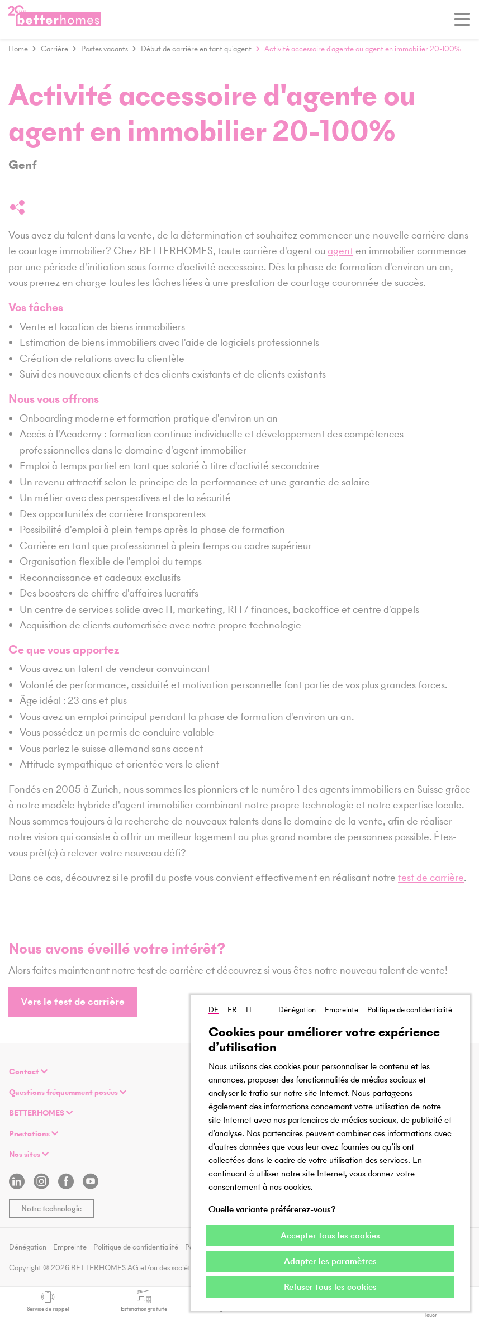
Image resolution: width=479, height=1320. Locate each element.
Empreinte (341, 1009)
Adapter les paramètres (330, 1261)
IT (249, 1009)
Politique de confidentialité (409, 1009)
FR (232, 1009)
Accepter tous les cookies (330, 1235)
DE (213, 1009)
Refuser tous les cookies (330, 1287)
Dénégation (297, 1009)
